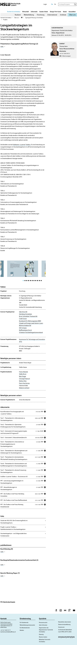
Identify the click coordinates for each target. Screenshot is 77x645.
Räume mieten (43, 637)
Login (45, 4)
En (55, 4)
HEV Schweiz (23, 328)
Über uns (72, 15)
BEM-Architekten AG (25, 325)
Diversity (41, 634)
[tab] (23, 280)
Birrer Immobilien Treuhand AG (28, 316)
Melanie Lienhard (24, 388)
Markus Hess (23, 381)
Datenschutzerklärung (64, 624)
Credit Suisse (23, 318)
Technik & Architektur (13, 11)
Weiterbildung (29, 15)
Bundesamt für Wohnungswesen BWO (30, 321)
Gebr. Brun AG (23, 312)
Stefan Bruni (22, 374)
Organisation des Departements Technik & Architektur (46, 630)
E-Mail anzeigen (66, 56)
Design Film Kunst (55, 11)
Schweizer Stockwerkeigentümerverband (31, 332)
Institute (63, 15)
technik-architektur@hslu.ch (8, 632)
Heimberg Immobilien (25, 314)
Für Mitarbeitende (25, 627)
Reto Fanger (22, 376)
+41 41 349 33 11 (5, 630)
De (52, 4)
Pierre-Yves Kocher (24, 383)
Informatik (34, 11)
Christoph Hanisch (24, 378)
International (52, 15)
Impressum (61, 627)
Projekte (5, 19)
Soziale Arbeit (43, 11)
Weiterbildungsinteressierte (27, 625)
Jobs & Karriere (43, 625)
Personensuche (43, 622)
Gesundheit (72, 11)
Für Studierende (24, 622)
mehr (2, 46)
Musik (65, 11)
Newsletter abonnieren (64, 622)
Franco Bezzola (23, 372)
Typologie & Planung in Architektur (34, 17)
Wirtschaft (25, 11)
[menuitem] (17, 14)
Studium (18, 15)
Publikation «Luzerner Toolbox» (22, 144)
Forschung (40, 15)
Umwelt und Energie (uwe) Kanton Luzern (31, 323)
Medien (22, 630)
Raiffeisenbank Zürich (25, 330)
